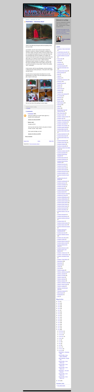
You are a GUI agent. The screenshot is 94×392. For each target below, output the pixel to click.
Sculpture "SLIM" (60, 114)
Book (58, 74)
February (61, 348)
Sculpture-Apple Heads (62, 127)
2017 (59, 317)
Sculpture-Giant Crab (61, 167)
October (61, 334)
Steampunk (59, 264)
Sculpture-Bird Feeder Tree (63, 137)
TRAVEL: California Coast (62, 271)
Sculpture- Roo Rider (61, 123)
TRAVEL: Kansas (61, 277)
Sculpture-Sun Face (61, 232)
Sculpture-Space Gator (62, 224)
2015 (59, 320)
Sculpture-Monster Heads (62, 193)
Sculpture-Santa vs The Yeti (63, 211)
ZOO (58, 296)
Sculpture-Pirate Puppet (62, 204)
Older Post (51, 141)
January (61, 350)
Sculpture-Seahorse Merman (63, 218)
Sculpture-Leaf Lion (61, 182)
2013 (59, 324)
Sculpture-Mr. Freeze (61, 195)
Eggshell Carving (60, 83)
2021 (59, 310)
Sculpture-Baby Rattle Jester (63, 130)
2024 (59, 304)
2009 (59, 380)
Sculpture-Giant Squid (62, 169)
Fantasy (59, 85)
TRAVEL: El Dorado (61, 275)
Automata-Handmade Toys (63, 67)
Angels (58, 60)
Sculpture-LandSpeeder (62, 181)
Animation (59, 62)
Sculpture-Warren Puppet (62, 241)
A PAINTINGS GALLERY (62, 52)
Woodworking (60, 294)
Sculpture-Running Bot (62, 207)
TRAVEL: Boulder (61, 270)
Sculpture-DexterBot (61, 152)
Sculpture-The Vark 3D (62, 237)
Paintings (59, 104)
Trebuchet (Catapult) (61, 291)
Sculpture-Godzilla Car (62, 173)
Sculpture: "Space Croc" (62, 252)
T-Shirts (59, 266)
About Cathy (60, 58)
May (60, 343)
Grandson (59, 92)
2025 (59, 303)
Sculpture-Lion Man (61, 186)
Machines (59, 97)
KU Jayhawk (60, 95)
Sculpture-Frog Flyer (61, 164)
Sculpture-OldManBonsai (62, 197)
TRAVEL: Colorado (61, 273)
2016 (59, 319)
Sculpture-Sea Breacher (62, 216)
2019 (59, 313)
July (60, 340)
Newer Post (26, 141)
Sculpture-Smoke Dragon (62, 223)
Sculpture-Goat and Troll (62, 171)
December (61, 331)
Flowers (59, 86)
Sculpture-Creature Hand (62, 150)
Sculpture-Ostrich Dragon (62, 200)
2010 (59, 329)
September (61, 336)
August (60, 338)
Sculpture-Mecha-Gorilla (62, 190)
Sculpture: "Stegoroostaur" (63, 254)
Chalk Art (59, 77)
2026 (59, 301)
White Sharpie (60, 292)
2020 (59, 312)
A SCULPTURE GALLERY (63, 53)
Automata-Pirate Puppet (62, 70)
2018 (59, 315)
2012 (59, 326)
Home (39, 141)
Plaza (58, 106)
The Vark (59, 268)
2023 (59, 306)
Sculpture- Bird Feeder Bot (63, 120)
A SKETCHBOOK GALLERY (63, 55)
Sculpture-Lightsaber (61, 184)
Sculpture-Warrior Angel (62, 243)
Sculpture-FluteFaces (61, 159)
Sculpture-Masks (60, 188)
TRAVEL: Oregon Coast (62, 284)
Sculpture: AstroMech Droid (63, 256)
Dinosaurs (59, 81)
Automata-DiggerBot (61, 65)
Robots (58, 108)
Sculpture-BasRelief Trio (62, 133)
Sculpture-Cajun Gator (62, 142)
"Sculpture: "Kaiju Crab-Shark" (63, 48)
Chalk (58, 76)
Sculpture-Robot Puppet (62, 206)
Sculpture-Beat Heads (62, 135)
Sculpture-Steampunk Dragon (63, 226)
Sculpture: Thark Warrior (62, 259)
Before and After (60, 72)
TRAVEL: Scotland (61, 286)
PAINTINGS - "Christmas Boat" (35, 21)
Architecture (59, 64)
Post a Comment (28, 136)
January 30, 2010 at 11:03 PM (34, 133)
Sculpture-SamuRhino (62, 209)
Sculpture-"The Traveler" (62, 125)
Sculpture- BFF (60, 118)
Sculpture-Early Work (61, 157)
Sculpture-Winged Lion (62, 247)
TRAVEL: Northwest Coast (63, 282)
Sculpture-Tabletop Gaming (63, 234)
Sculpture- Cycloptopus (62, 121)
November (61, 332)
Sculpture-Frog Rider (61, 166)
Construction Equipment (62, 79)
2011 (59, 327)
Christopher (30, 113)
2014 (59, 322)
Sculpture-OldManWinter (62, 198)
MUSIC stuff (59, 101)
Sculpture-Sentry (60, 221)
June (60, 341)
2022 (59, 308)
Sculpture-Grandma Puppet (63, 174)
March (60, 347)
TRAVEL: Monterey (61, 280)
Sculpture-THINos (61, 239)
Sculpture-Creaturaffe (61, 146)
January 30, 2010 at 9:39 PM (34, 119)
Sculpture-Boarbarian (61, 140)
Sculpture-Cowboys (61, 144)
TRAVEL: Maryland (61, 279)
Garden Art (59, 90)
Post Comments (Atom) (34, 143)
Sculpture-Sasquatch (61, 214)
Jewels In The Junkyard (62, 93)
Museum (59, 99)
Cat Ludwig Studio (61, 385)
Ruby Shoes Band (61, 113)
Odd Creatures (60, 102)
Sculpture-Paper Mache (62, 202)
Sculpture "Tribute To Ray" (62, 116)
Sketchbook (59, 261)
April (60, 345)
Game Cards (60, 88)
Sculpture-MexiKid (61, 191)
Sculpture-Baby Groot (61, 129)
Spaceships (59, 263)
